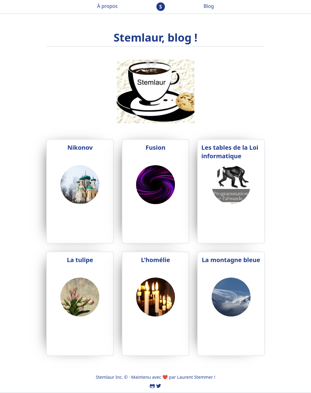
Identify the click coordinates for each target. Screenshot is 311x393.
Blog (208, 6)
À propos (107, 6)
